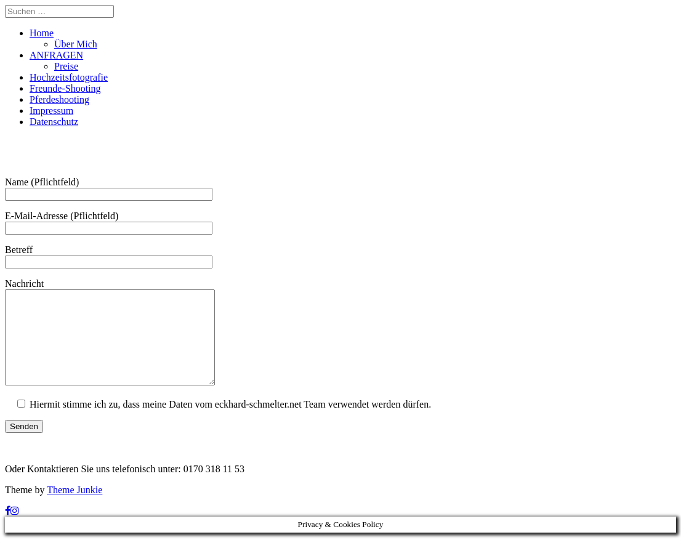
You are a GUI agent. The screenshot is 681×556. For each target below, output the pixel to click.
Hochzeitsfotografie (69, 77)
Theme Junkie (74, 508)
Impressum (51, 110)
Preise (66, 66)
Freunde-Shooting (65, 88)
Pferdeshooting (59, 99)
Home (42, 33)
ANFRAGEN (56, 55)
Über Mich (75, 44)
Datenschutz (54, 121)
